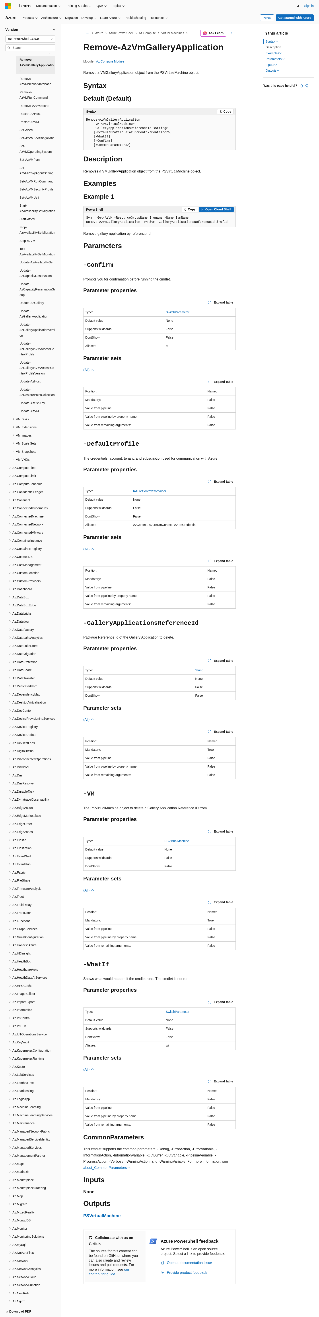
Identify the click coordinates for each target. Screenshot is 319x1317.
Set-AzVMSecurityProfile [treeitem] (36, 189)
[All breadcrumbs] (87, 33)
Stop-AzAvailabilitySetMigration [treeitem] (37, 230)
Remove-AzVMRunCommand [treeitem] (33, 95)
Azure (99, 33)
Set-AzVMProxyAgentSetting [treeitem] (36, 170)
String (199, 670)
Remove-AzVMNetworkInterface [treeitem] (35, 81)
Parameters (275, 59)
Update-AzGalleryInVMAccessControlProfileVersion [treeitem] (36, 368)
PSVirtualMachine (176, 841)
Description (273, 47)
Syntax (272, 41)
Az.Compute (147, 33)
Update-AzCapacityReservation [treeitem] (35, 273)
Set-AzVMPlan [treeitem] (29, 159)
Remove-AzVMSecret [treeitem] (34, 106)
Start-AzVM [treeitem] (27, 219)
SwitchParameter (177, 312)
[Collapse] (54, 30)
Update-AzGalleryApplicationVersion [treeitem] (37, 330)
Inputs (271, 65)
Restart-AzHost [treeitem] (30, 114)
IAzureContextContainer (149, 491)
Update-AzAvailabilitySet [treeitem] (36, 262)
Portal (267, 18)
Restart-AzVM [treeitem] (29, 122)
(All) (88, 370)
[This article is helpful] (301, 85)
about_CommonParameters (105, 1168)
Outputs (273, 70)
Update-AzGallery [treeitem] (31, 303)
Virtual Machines (172, 33)
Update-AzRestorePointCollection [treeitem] (37, 392)
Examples (274, 53)
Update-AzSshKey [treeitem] (32, 403)
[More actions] (232, 33)
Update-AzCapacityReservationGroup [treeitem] (37, 289)
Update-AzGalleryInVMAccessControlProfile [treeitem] (36, 349)
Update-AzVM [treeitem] (29, 411)
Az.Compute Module (110, 61)
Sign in (309, 6)
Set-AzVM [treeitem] (26, 130)
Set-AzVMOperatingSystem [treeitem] (35, 148)
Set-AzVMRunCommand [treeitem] (36, 181)
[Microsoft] (8, 6)
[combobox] (30, 39)
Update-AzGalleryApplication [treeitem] (33, 313)
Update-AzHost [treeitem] (30, 381)
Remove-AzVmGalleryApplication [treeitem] (36, 65)
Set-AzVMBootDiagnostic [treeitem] (36, 138)
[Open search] (298, 6)
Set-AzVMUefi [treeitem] (29, 197)
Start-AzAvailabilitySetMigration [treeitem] (37, 208)
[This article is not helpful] (306, 85)
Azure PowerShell (121, 33)
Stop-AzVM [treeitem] (27, 241)
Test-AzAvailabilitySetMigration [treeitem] (37, 251)
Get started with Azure (294, 18)
